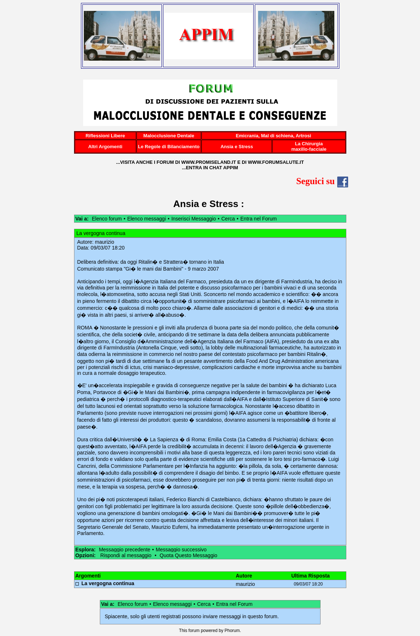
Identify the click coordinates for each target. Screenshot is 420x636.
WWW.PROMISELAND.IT (208, 162)
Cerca (228, 219)
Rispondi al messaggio (125, 555)
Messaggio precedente (124, 549)
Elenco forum (107, 219)
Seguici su (322, 181)
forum (194, 630)
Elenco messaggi (146, 219)
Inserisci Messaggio (193, 219)
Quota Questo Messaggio (188, 555)
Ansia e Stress (205, 203)
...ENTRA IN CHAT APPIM (210, 167)
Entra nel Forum (258, 219)
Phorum (232, 630)
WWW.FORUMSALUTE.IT (276, 162)
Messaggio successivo (181, 549)
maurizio (104, 242)
